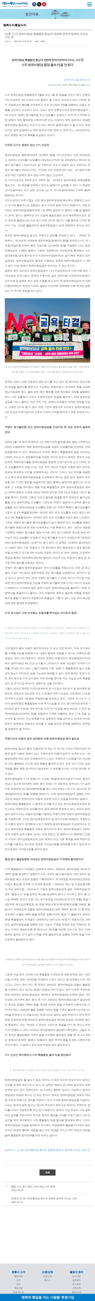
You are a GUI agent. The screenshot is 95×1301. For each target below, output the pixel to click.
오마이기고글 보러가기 (77, 79)
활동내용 (18, 1276)
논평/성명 (47, 1272)
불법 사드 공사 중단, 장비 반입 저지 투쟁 (33, 1186)
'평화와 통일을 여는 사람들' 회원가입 (47, 1297)
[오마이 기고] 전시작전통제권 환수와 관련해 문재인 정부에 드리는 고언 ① (47, 1150)
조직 (18, 1280)
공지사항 (76, 1276)
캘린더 (47, 1280)
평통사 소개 (18, 1272)
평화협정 (76, 1280)
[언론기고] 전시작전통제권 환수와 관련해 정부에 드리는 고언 (44, 1198)
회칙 (18, 1284)
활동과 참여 (76, 1272)
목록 (47, 1172)
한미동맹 (76, 1284)
